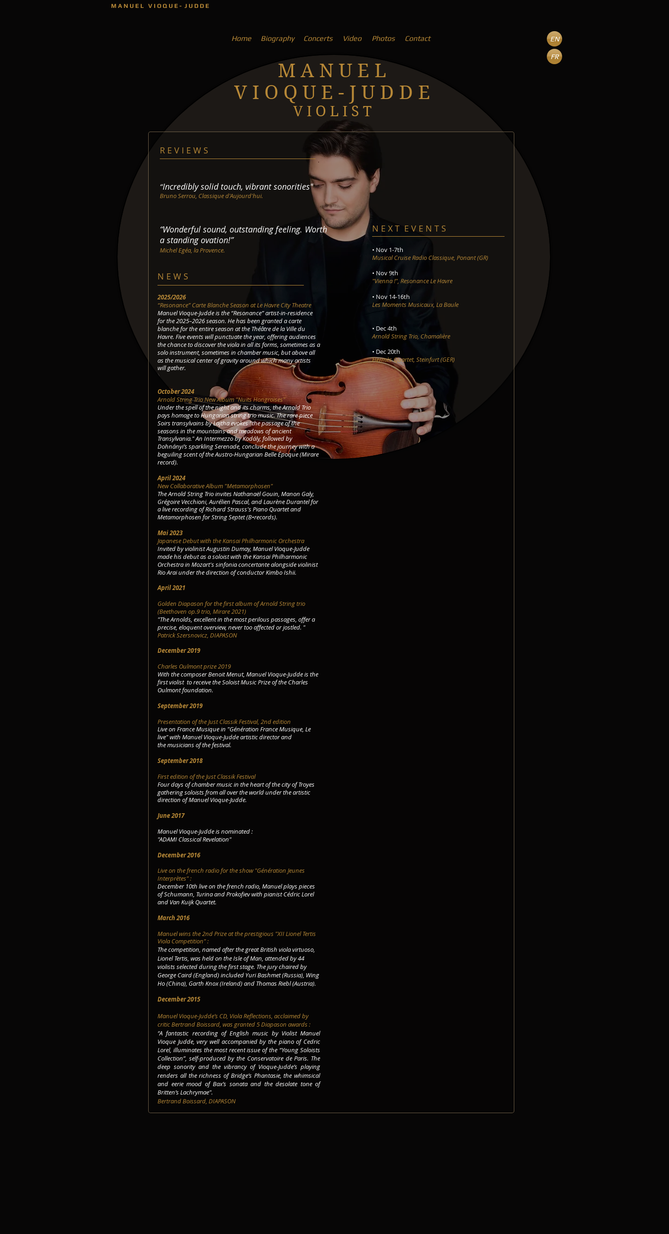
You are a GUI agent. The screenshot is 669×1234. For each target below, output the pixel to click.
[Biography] (277, 38)
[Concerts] (318, 38)
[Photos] (383, 38)
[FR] (554, 56)
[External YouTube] (416, 541)
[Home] (241, 38)
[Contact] (417, 38)
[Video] (352, 38)
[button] (554, 38)
